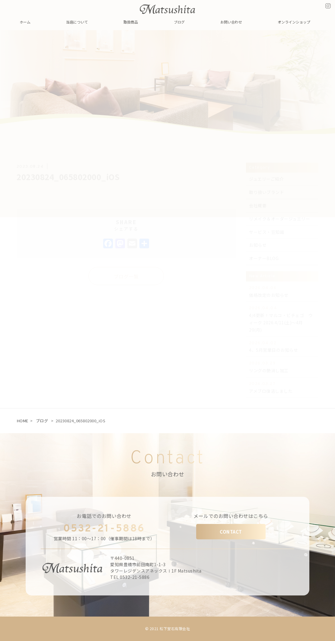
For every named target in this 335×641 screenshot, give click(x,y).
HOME (22, 421)
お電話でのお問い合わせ (104, 515)
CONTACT (231, 531)
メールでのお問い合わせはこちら (230, 515)
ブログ (42, 421)
